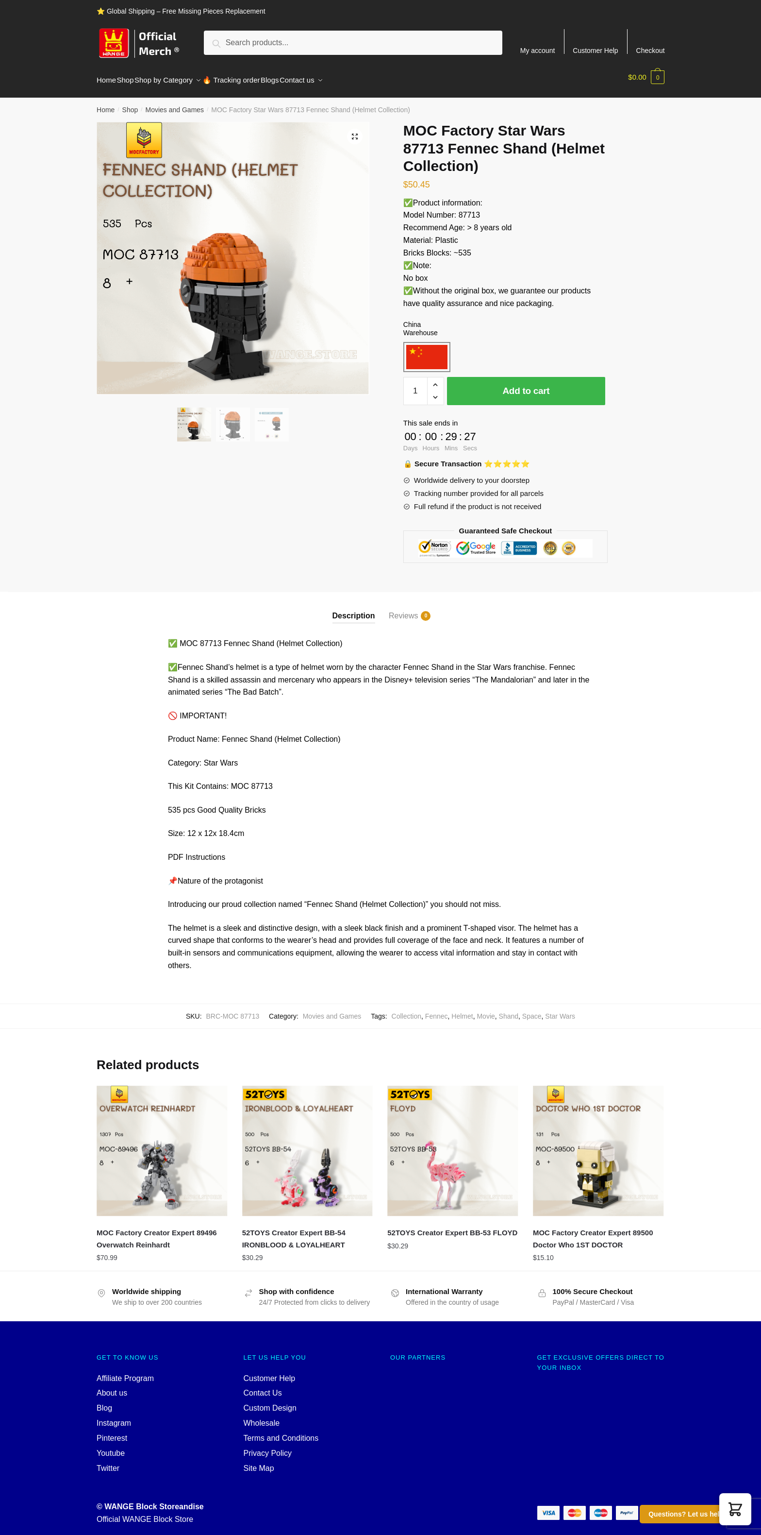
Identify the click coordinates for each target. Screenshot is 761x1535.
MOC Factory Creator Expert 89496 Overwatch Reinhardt (157, 1233)
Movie (486, 1010)
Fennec (436, 1010)
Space (532, 1010)
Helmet (462, 1010)
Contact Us (263, 1387)
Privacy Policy (268, 1447)
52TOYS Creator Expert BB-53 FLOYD (452, 1227)
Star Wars (560, 1010)
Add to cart (525, 385)
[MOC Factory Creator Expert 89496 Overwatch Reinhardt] (162, 1145)
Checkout (650, 50)
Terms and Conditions (281, 1432)
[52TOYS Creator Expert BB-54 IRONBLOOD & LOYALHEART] (307, 1145)
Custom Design (270, 1402)
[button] (735, 1509)
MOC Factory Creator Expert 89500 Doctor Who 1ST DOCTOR (593, 1233)
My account (537, 50)
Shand (508, 1010)
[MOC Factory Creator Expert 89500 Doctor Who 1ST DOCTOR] (598, 1145)
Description (353, 610)
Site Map (259, 1462)
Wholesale (262, 1417)
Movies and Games (174, 104)
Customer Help (595, 50)
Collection (406, 1010)
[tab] (353, 601)
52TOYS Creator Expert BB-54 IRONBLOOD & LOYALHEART (294, 1233)
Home (106, 104)
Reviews (403, 610)
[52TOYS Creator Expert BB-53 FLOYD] (452, 1145)
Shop (130, 104)
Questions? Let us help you (693, 1514)
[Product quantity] (415, 385)
